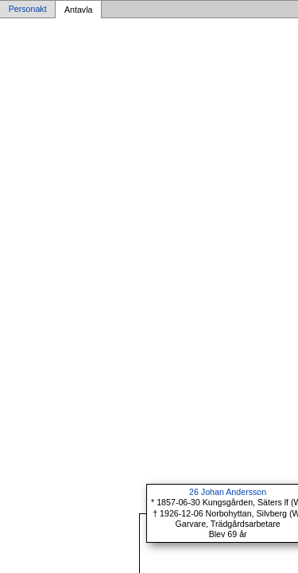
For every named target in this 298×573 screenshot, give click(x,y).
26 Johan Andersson (227, 492)
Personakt (28, 9)
